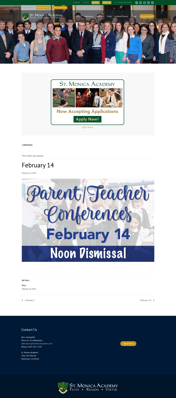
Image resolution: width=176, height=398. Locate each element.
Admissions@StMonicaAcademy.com (37, 343)
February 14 (146, 300)
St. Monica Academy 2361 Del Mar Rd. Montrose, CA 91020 (30, 355)
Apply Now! (87, 127)
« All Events (27, 145)
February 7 (29, 300)
